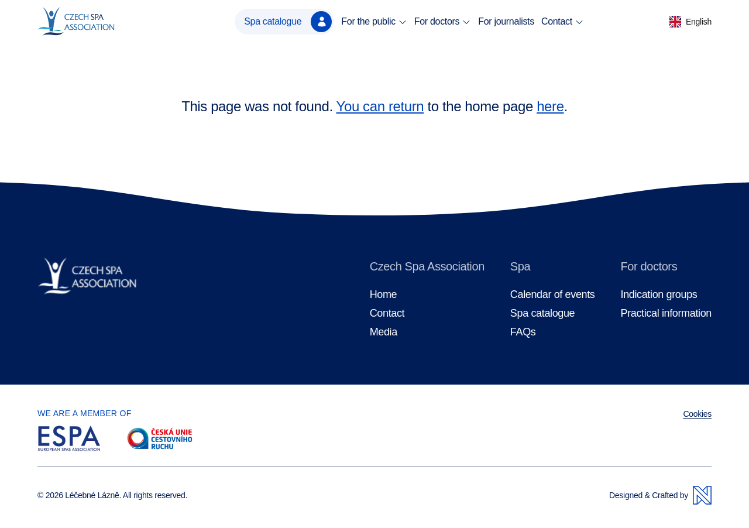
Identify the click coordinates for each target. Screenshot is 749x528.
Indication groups (658, 294)
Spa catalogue (288, 21)
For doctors (442, 21)
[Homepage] (95, 21)
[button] (690, 22)
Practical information (666, 313)
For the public (374, 21)
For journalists (506, 21)
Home (383, 294)
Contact (562, 21)
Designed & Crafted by (660, 495)
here (550, 106)
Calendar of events (552, 294)
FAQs (523, 332)
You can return (380, 106)
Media (383, 332)
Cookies (697, 414)
